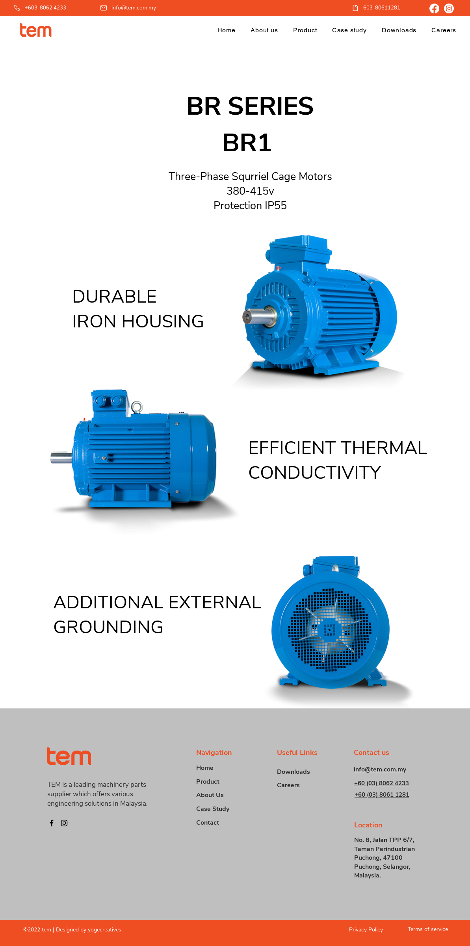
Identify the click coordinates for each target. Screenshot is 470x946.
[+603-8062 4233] (47, 8)
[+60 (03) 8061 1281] (388, 794)
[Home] (224, 768)
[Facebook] (434, 8)
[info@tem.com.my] (129, 8)
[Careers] (305, 785)
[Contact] (224, 823)
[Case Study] (224, 809)
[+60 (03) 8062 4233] (388, 783)
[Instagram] (449, 8)
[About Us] (224, 795)
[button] (305, 30)
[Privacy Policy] (360, 930)
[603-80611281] (380, 8)
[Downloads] (305, 772)
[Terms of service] (425, 929)
